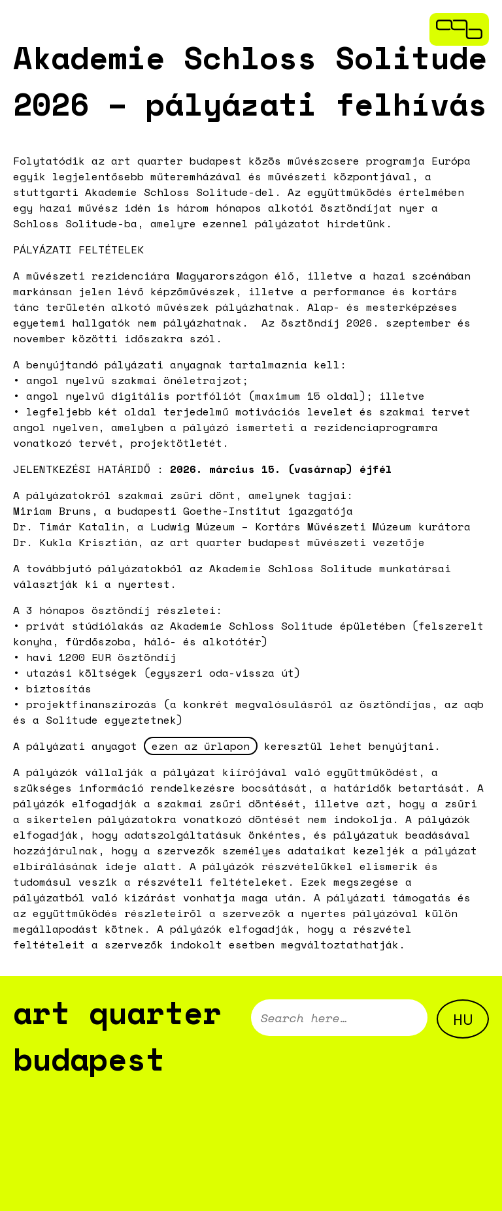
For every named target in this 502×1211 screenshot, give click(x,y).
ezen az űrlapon (201, 746)
